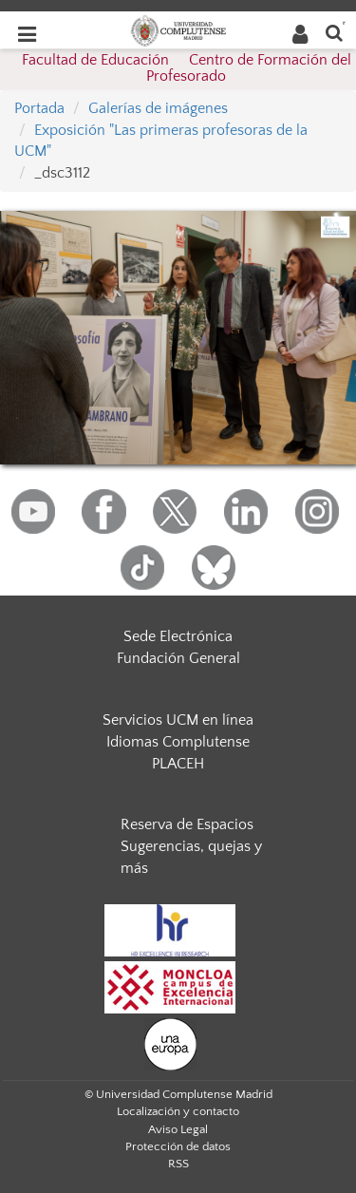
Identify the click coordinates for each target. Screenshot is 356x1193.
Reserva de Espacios (187, 824)
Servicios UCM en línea (178, 720)
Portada (39, 108)
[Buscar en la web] (334, 32)
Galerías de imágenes (158, 108)
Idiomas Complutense (178, 741)
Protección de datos (178, 1146)
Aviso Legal (178, 1129)
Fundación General (178, 658)
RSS (178, 1163)
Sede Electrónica (178, 636)
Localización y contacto (178, 1111)
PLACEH (178, 763)
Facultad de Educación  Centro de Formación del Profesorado (186, 68)
